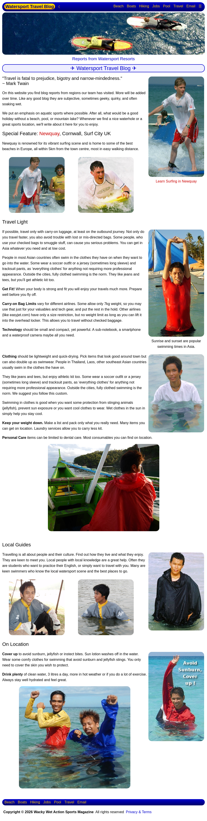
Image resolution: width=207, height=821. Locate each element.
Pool (166, 6)
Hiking (144, 6)
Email (191, 6)
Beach (118, 6)
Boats (131, 6)
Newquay (49, 133)
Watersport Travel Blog (29, 6)
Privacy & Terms (139, 812)
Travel (178, 6)
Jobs (156, 6)
